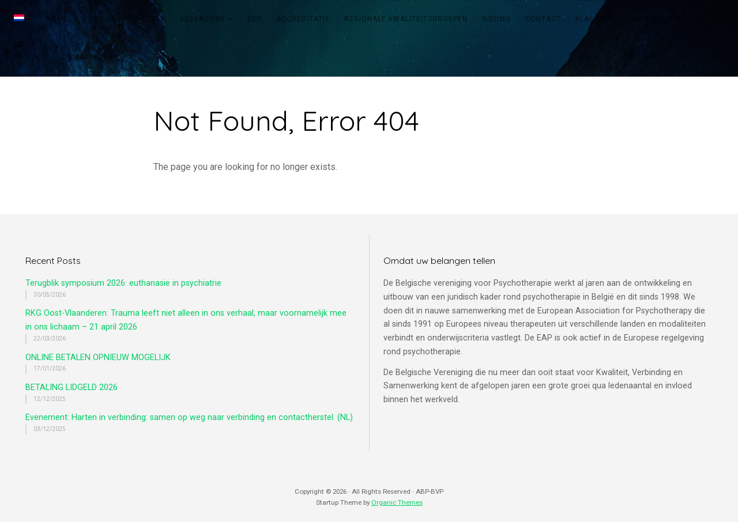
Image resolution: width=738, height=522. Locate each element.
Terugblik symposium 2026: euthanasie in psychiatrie (123, 283)
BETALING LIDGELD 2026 (71, 387)
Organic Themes (397, 502)
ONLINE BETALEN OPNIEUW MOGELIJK (98, 357)
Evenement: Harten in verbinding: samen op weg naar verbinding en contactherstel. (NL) (189, 417)
